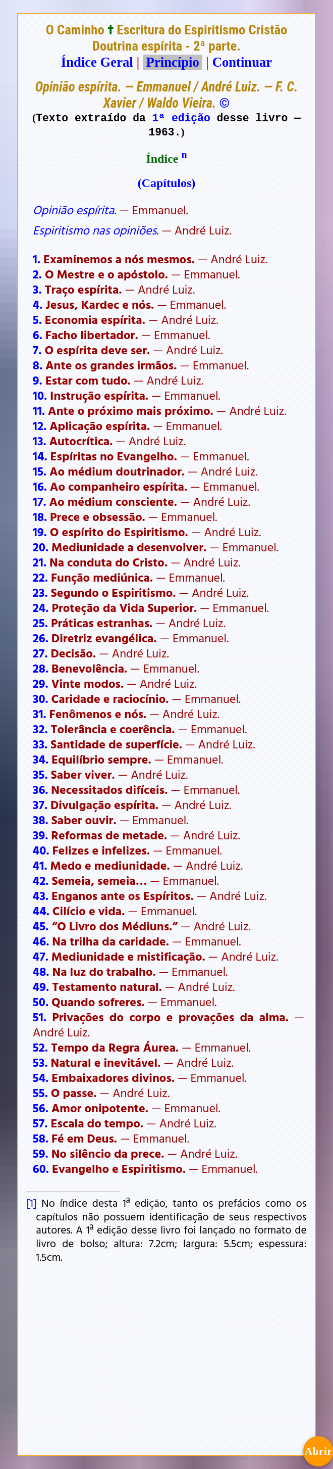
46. (41, 941)
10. (40, 395)
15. (39, 471)
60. (41, 1168)
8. (37, 365)
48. (41, 971)
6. (37, 334)
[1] (31, 1203)
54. (41, 1077)
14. (40, 456)
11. (39, 410)
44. (41, 911)
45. (41, 926)
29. (40, 683)
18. (40, 516)
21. (39, 562)
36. (40, 789)
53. (40, 1062)
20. (40, 547)
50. (40, 1001)
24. (41, 607)
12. (39, 425)
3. (37, 289)
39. (40, 835)
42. (41, 880)
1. (36, 259)
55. (40, 1092)
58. (40, 1138)
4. (38, 304)
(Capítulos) (167, 182)
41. (40, 865)
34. (40, 759)
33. (40, 744)
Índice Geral (97, 62)
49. (41, 986)
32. (40, 729)
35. (40, 774)
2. (37, 274)
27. (40, 653)
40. (41, 850)
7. (37, 350)
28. (40, 668)
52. (40, 1047)
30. (40, 698)
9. (37, 380)
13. (39, 441)
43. (40, 895)
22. (40, 577)
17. (39, 501)
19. (40, 532)
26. (40, 638)
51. (39, 1017)
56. (40, 1108)
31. (39, 713)
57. (40, 1123)
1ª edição (181, 117)
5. (37, 319)
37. (40, 804)
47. (40, 956)
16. (40, 486)
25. (40, 622)
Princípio (172, 62)
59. (40, 1153)
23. (40, 592)
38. (40, 820)
